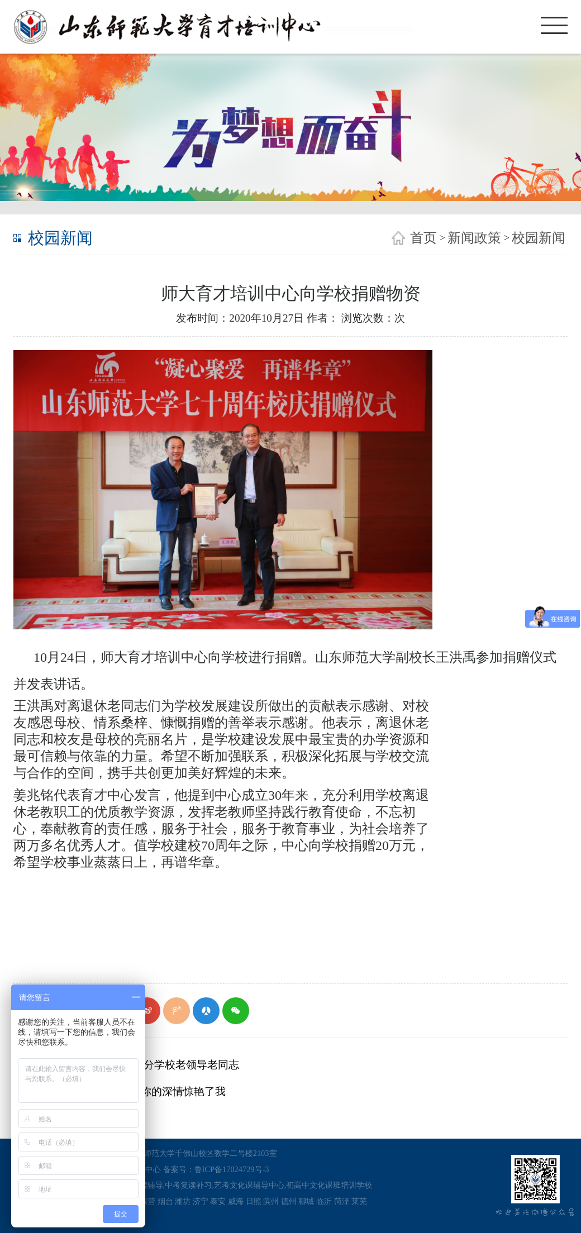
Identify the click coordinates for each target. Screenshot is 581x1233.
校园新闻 (538, 238)
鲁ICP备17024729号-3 (231, 1169)
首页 (423, 238)
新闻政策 (474, 238)
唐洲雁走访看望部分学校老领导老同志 (147, 1064)
